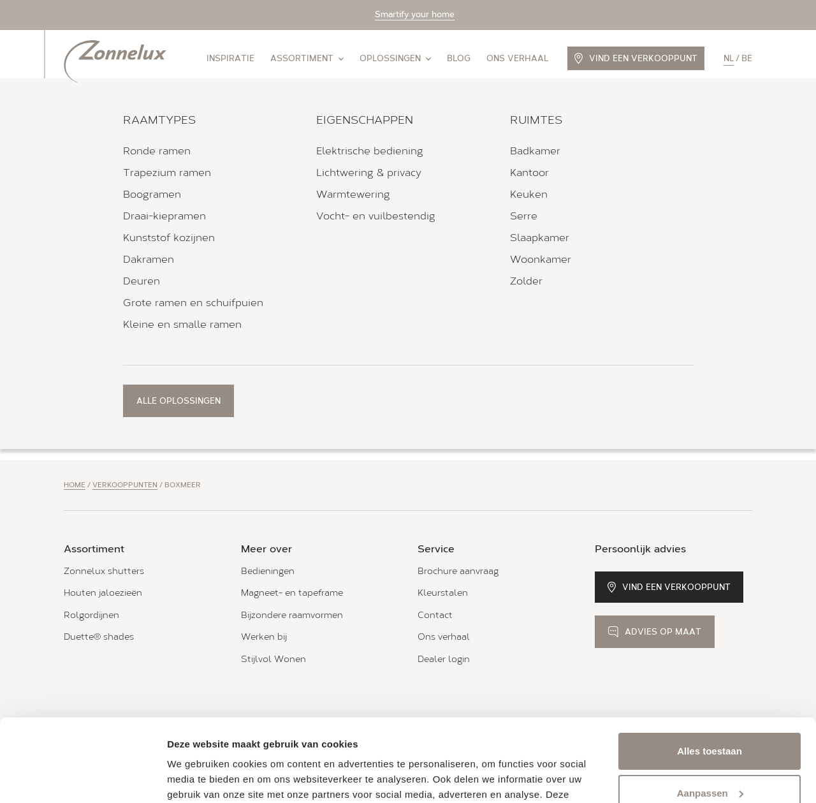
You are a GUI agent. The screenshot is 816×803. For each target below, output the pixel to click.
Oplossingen (395, 58)
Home (74, 485)
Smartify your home (415, 14)
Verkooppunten (124, 485)
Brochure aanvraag (458, 571)
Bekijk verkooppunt (126, 360)
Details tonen (197, 777)
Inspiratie (230, 58)
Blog (458, 58)
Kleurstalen (443, 592)
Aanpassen (710, 710)
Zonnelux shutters (104, 571)
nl (729, 58)
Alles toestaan (709, 668)
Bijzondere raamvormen (292, 615)
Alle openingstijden (108, 316)
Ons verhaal (517, 58)
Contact (435, 615)
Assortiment (307, 58)
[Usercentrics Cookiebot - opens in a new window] (82, 778)
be (746, 58)
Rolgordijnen (91, 615)
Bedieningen (268, 571)
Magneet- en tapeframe (292, 592)
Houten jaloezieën (103, 592)
